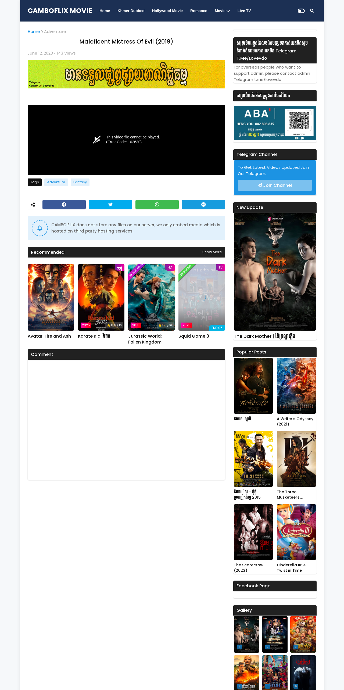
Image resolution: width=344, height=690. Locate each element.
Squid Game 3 (193, 336)
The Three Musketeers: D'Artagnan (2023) (295, 494)
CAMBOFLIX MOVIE (60, 10)
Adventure (55, 32)
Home (105, 11)
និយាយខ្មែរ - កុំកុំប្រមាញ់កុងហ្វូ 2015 (247, 494)
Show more (212, 252)
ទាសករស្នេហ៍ (242, 418)
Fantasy (80, 182)
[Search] (312, 10)
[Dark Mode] (301, 11)
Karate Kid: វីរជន (94, 336)
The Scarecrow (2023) (248, 568)
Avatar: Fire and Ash (49, 336)
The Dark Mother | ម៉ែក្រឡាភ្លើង (264, 336)
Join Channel (277, 185)
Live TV (244, 11)
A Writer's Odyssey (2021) (295, 421)
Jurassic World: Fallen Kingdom (145, 339)
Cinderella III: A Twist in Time (291, 568)
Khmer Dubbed (130, 11)
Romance (198, 11)
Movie (220, 11)
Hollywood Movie (167, 11)
